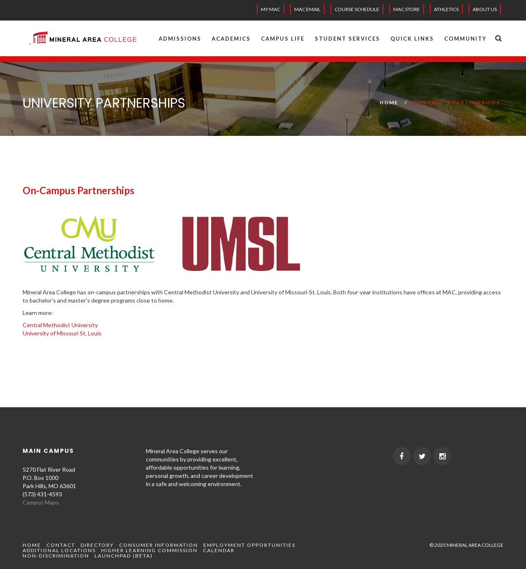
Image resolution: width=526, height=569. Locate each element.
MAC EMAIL (307, 9)
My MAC (270, 9)
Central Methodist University (60, 324)
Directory (97, 545)
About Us (485, 9)
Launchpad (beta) (124, 556)
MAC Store (406, 9)
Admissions (180, 38)
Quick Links (412, 38)
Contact (60, 545)
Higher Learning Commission (149, 550)
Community (465, 38)
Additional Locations (59, 550)
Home (389, 102)
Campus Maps (41, 502)
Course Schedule (357, 9)
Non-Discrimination (56, 556)
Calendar (219, 550)
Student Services (347, 38)
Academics (231, 38)
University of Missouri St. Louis (62, 333)
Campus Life (283, 38)
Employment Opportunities (249, 545)
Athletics (446, 9)
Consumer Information (158, 545)
